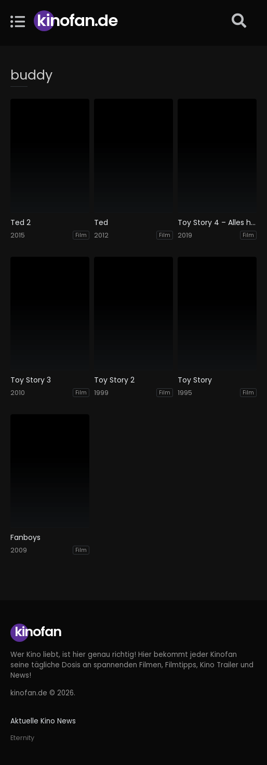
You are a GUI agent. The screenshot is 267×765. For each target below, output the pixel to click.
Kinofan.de (77, 20)
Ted (101, 222)
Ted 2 (20, 222)
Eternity (22, 737)
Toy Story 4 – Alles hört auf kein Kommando (217, 222)
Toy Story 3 (30, 380)
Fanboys (25, 537)
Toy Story (195, 380)
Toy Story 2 (114, 380)
